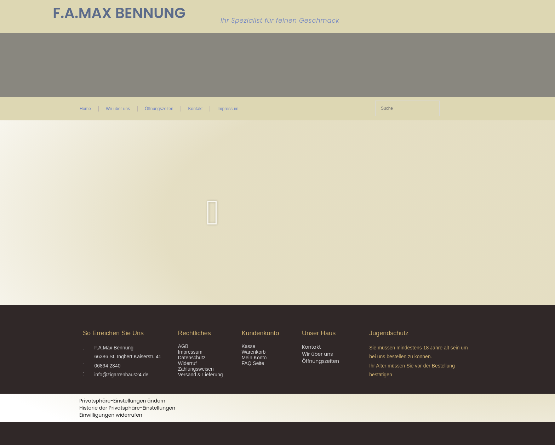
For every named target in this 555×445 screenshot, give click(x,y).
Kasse (248, 346)
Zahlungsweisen (196, 369)
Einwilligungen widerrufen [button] (110, 414)
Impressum (227, 108)
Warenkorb (253, 352)
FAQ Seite (252, 363)
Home (85, 108)
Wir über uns (118, 108)
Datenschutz (192, 357)
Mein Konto (254, 357)
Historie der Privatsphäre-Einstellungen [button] (127, 407)
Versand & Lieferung (200, 374)
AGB (183, 346)
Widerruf (187, 363)
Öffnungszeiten (159, 108)
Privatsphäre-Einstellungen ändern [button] (122, 400)
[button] (212, 212)
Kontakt (195, 108)
